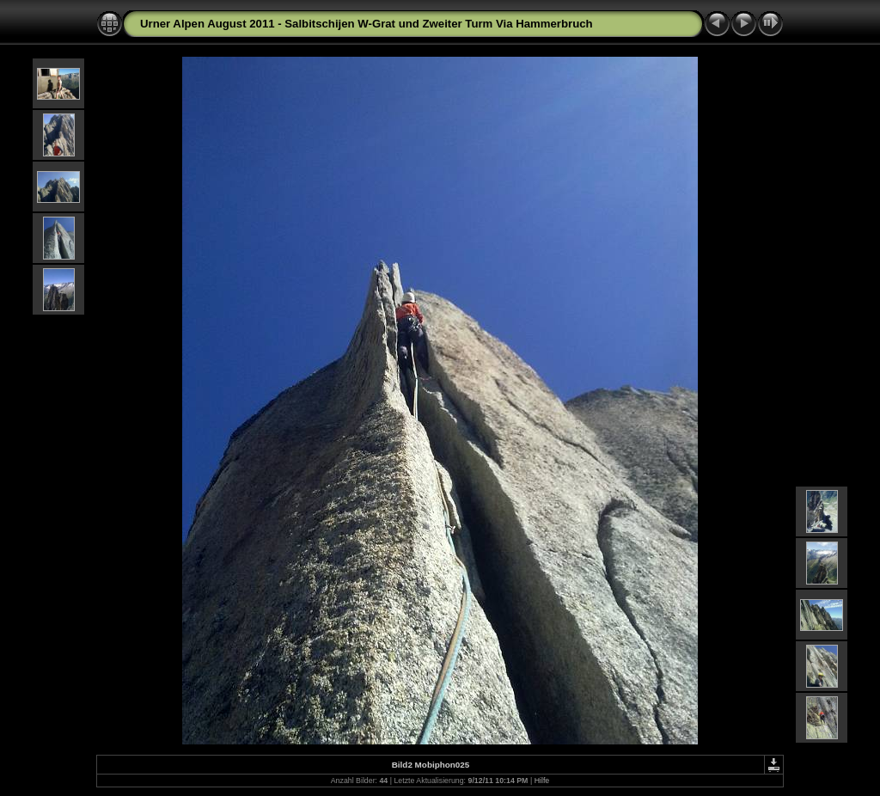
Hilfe (542, 780)
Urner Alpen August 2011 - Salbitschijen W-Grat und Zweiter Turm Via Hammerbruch (366, 23)
